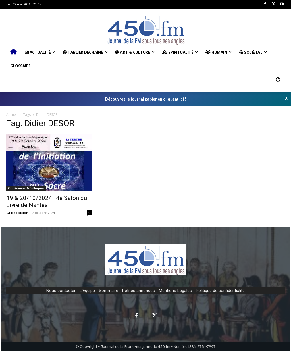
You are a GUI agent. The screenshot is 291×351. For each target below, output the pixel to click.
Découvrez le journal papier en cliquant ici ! (145, 99)
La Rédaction (17, 212)
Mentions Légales (175, 290)
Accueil (12, 114)
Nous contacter (61, 290)
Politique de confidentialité (220, 290)
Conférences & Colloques (26, 188)
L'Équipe (87, 290)
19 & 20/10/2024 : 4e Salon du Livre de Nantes (46, 201)
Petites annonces (138, 290)
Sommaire (108, 290)
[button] (278, 79)
